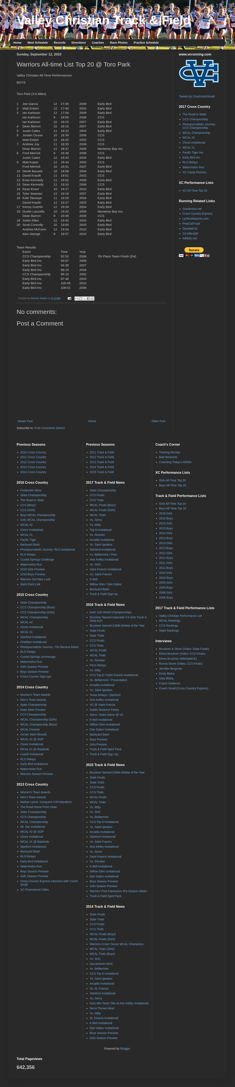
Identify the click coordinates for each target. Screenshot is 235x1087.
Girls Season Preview (34, 666)
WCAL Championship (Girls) (38, 719)
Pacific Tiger (28, 539)
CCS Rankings (168, 625)
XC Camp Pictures (195, 172)
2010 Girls (165, 572)
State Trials (97, 635)
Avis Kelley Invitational (104, 559)
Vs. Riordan (97, 534)
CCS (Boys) (28, 505)
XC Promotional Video (34, 889)
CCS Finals (97, 495)
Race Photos (119, 42)
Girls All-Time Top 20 (172, 480)
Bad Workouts (168, 457)
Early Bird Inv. (191, 157)
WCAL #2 (189, 137)
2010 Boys (166, 577)
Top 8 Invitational (100, 529)
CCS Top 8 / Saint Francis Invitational (114, 675)
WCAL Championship (196, 132)
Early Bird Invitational (34, 764)
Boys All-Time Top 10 (172, 508)
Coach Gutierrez (169, 683)
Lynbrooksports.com (196, 218)
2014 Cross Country (33, 472)
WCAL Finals (98, 650)
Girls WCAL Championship (37, 519)
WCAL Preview (30, 729)
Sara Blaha (166, 678)
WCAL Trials (98, 515)
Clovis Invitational (194, 142)
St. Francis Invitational (104, 1018)
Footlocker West (30, 490)
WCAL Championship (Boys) (38, 724)
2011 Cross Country (33, 457)
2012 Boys (166, 557)
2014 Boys (166, 538)
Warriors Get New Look (35, 579)
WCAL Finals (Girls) (102, 510)
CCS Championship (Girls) (37, 612)
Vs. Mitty (95, 524)
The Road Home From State (38, 807)
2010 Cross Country (33, 452)
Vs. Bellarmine (99, 817)
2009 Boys (166, 587)
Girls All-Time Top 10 (172, 503)
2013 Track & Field (102, 462)
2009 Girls (165, 582)
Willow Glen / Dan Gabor (106, 584)
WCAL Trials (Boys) (102, 953)
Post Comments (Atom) (50, 428)
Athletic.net (190, 238)
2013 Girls (165, 543)
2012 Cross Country (33, 462)
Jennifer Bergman (170, 668)
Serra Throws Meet (102, 1008)
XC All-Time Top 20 (195, 190)
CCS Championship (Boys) (37, 607)
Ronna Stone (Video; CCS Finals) (181, 663)
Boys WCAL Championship (37, 515)
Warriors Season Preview (36, 774)
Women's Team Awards (35, 694)
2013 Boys (166, 548)
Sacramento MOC (101, 963)
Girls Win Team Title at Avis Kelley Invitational (119, 1003)
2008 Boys (166, 597)
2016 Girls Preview (32, 569)
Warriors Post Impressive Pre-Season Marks (118, 891)
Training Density (169, 452)
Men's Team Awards (33, 699)
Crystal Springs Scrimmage (38, 656)
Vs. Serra (96, 519)
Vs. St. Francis (99, 988)
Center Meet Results (33, 734)
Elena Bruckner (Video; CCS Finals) (182, 653)
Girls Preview (98, 744)
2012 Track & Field (102, 457)
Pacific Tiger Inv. (193, 152)
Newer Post (25, 421)
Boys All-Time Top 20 (172, 485)
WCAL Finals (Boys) (103, 505)
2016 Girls (165, 513)
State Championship (33, 495)
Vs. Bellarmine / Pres (103, 554)
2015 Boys (166, 528)
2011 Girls (165, 562)
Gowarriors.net (192, 208)
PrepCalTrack (191, 223)
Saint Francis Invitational (105, 569)
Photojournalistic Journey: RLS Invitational (47, 549)
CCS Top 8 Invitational (104, 822)
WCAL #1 (189, 147)
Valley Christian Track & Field (104, 20)
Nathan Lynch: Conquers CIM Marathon (46, 802)
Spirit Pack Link (30, 584)
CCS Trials (97, 500)
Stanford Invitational (33, 637)
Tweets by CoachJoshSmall (197, 96)
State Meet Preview (33, 709)
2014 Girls (165, 533)
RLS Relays (190, 162)
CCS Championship (195, 119)
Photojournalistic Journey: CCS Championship (199, 126)
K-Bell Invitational (101, 719)
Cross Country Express (198, 213)
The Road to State (194, 114)
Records (60, 42)
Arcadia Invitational (102, 539)
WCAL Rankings (169, 620)
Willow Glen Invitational (105, 724)
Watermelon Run (193, 167)
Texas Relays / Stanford (105, 695)
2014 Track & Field (102, 467)
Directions (79, 42)
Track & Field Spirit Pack (105, 749)
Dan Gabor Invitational (104, 729)
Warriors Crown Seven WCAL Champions (116, 944)
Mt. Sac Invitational (32, 826)
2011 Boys (166, 567)
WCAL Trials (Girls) (102, 949)
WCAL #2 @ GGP (32, 739)
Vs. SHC (95, 564)
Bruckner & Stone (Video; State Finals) (184, 648)
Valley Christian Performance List (180, 615)
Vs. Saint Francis (101, 574)
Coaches (98, 42)
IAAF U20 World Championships (110, 612)
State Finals (97, 630)
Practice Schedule (146, 42)
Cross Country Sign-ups (35, 676)
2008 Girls (165, 592)
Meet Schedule (37, 42)
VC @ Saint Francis (102, 704)
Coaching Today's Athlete (175, 462)
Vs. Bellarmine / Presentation (108, 680)
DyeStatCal (190, 228)
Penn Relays (98, 665)
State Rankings (169, 630)
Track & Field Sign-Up (104, 754)
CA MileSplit (190, 233)
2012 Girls (165, 553)
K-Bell (93, 579)
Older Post (158, 421)
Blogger (125, 1048)
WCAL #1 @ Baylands (34, 749)
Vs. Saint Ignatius (101, 544)
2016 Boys (166, 518)
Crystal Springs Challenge (37, 559)
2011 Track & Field (102, 452)
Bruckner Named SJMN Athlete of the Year (117, 625)
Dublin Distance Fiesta (104, 709)
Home (17, 42)
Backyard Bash (30, 544)
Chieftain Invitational (33, 642)
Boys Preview (98, 739)
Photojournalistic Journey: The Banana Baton (49, 647)
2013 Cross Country (33, 467)
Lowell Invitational (31, 754)
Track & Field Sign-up (104, 594)
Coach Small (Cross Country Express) (183, 688)
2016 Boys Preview (32, 574)
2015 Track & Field (102, 472)
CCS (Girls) (27, 510)
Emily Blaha (166, 673)
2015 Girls (165, 523)
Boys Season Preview (34, 671)
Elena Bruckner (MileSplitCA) (178, 658)
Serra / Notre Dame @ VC (107, 714)
